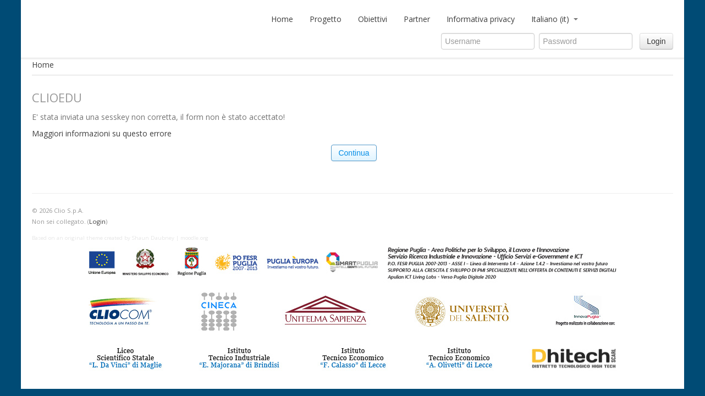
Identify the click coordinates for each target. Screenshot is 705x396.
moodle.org (194, 237)
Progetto (326, 19)
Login (656, 41)
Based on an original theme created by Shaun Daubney (103, 237)
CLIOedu (144, 22)
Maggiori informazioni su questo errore (102, 133)
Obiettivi (372, 19)
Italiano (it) (554, 19)
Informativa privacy (481, 19)
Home (282, 19)
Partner (417, 19)
